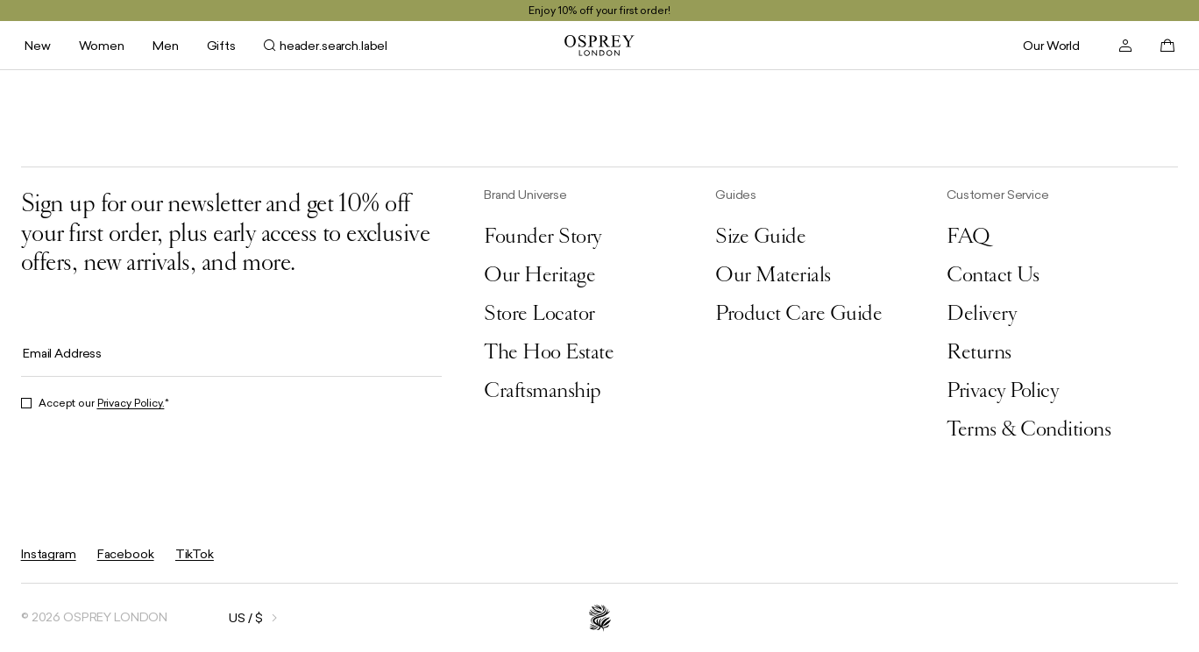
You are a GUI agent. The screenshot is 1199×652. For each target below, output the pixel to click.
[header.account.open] (1125, 45)
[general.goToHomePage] (599, 45)
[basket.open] (1167, 45)
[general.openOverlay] (230, 618)
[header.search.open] (325, 45)
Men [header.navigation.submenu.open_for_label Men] (166, 45)
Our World (1051, 45)
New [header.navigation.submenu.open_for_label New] (38, 45)
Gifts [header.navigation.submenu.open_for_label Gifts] (221, 45)
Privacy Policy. (131, 403)
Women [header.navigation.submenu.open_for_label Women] (101, 45)
